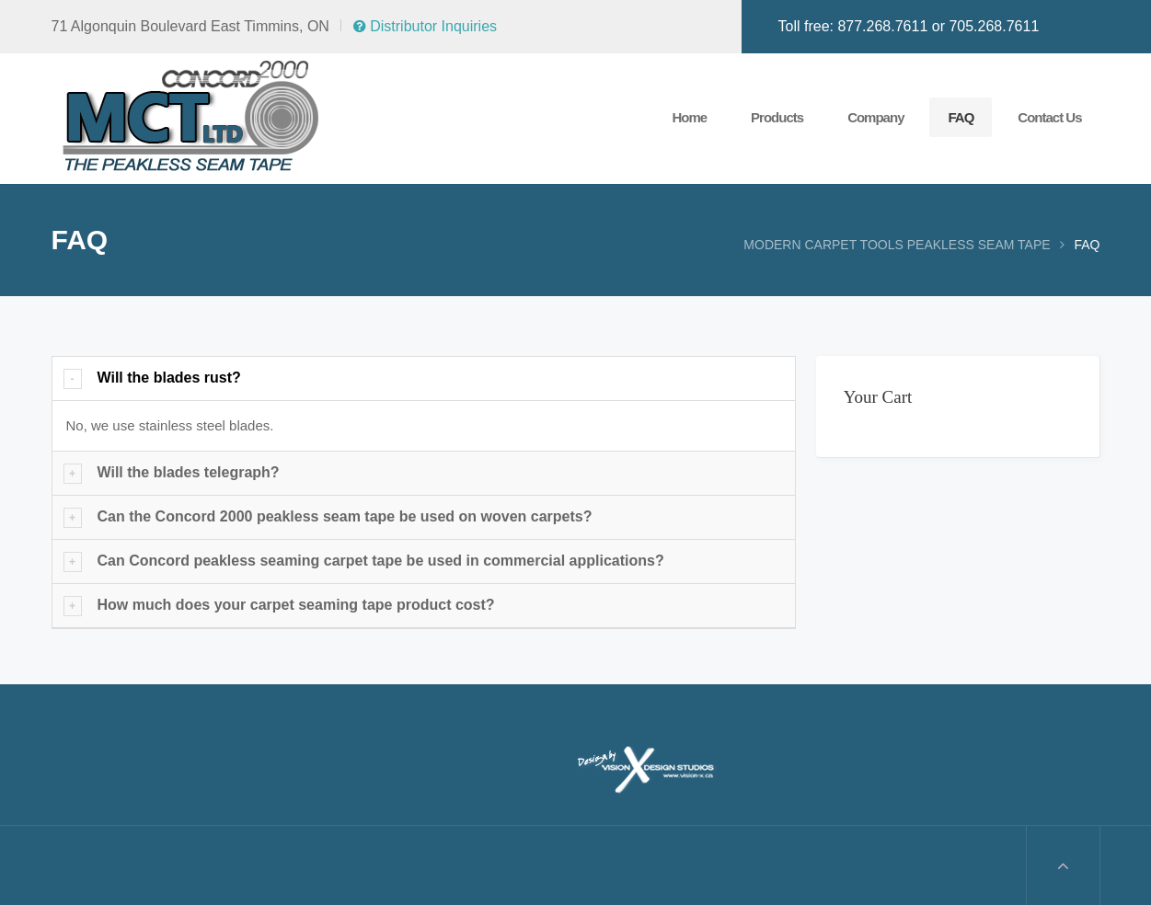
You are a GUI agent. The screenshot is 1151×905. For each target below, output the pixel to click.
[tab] (423, 379)
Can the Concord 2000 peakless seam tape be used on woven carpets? (345, 516)
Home (689, 117)
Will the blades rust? (169, 377)
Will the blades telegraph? (189, 472)
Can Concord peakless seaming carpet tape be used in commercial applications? (381, 560)
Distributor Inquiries (425, 26)
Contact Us (1049, 117)
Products (777, 117)
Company (875, 117)
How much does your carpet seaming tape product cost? (296, 605)
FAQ (960, 117)
